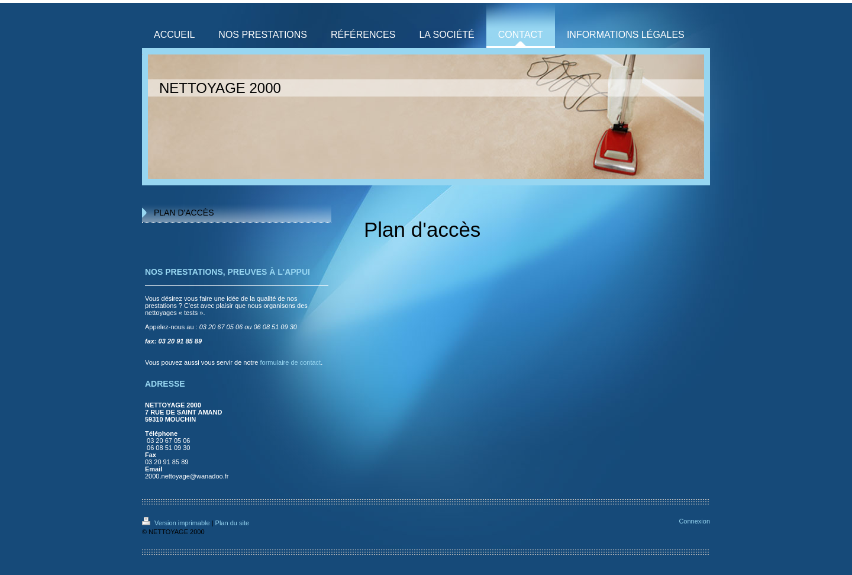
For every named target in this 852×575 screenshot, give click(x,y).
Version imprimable (177, 522)
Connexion (694, 521)
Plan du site (232, 522)
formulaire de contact (290, 362)
